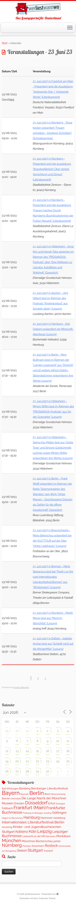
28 (27, 771)
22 (37, 761)
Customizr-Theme (46, 898)
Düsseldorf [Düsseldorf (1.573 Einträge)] (36, 802)
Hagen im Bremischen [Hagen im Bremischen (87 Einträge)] (12, 818)
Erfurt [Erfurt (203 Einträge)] (51, 803)
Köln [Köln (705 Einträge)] (33, 831)
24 (57, 761)
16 (47, 751)
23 (47, 761)
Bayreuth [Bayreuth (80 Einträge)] (24, 794)
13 (17, 751)
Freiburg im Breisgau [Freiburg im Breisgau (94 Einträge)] (33, 813)
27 (17, 771)
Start (4, 43)
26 (7, 771)
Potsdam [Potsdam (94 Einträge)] (26, 846)
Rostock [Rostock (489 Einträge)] (51, 845)
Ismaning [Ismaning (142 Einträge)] (7, 827)
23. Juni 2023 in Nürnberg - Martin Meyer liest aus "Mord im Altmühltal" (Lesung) (53, 618)
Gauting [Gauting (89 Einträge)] (47, 813)
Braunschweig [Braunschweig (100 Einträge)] (58, 794)
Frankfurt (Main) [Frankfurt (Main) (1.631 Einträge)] (29, 807)
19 (6, 761)
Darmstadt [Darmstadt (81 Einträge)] (16, 798)
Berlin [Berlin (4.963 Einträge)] (36, 793)
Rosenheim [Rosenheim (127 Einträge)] (38, 846)
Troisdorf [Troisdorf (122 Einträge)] (48, 850)
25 (67, 761)
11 (68, 741)
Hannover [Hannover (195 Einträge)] (46, 817)
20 (17, 761)
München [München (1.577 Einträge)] (11, 840)
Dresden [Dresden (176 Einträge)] (19, 803)
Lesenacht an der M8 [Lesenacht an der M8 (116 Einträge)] (33, 836)
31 (27, 731)
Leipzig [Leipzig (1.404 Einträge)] (44, 831)
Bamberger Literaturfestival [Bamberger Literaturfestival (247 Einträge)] (49, 788)
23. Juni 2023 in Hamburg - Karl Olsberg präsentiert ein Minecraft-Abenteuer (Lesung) (53, 329)
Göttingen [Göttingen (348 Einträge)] (59, 812)
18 (67, 751)
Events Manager (21, 687)
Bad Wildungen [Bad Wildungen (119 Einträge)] (10, 788)
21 (27, 761)
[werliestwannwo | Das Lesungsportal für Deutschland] (38, 8)
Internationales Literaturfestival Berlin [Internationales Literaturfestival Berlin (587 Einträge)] (33, 822)
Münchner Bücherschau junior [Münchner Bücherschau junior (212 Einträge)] (41, 841)
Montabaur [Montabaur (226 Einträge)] (63, 836)
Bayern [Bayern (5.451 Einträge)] (11, 793)
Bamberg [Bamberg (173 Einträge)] (25, 788)
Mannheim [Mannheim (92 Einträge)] (50, 836)
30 (17, 731)
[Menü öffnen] (70, 28)
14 (27, 751)
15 (37, 751)
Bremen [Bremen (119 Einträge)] (6, 798)
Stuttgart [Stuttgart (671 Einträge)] (35, 850)
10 (57, 741)
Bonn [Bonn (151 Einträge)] (48, 793)
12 (7, 751)
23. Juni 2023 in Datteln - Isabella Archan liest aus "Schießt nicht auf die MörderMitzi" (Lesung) (53, 643)
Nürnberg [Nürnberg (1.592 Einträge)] (12, 845)
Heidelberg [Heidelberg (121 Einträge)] (59, 817)
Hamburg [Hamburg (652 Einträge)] (32, 817)
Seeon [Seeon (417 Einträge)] (22, 850)
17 (57, 751)
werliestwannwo (32, 894)
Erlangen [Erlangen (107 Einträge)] (60, 803)
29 (7, 731)
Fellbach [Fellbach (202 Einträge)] (7, 808)
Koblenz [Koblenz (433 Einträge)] (21, 831)
